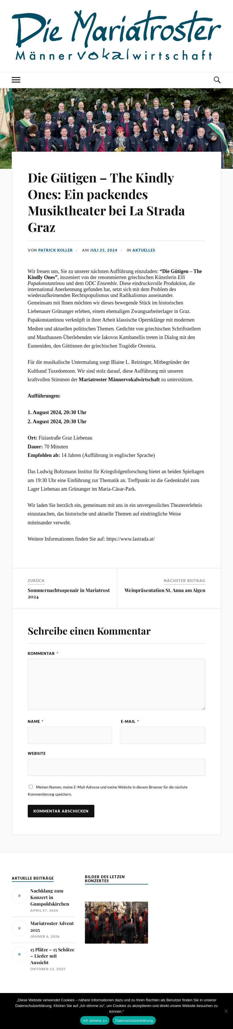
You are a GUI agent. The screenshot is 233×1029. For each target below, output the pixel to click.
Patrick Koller (55, 250)
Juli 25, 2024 (104, 250)
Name (35, 721)
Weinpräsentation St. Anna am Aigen (165, 590)
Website (37, 753)
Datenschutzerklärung (134, 1020)
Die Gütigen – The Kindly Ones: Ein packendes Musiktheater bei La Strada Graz (106, 202)
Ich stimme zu (95, 1020)
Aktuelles (143, 250)
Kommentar (43, 653)
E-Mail (130, 721)
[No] (226, 1011)
